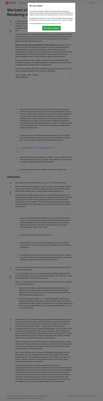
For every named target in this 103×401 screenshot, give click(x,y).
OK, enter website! (51, 28)
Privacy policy (57, 23)
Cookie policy (47, 23)
